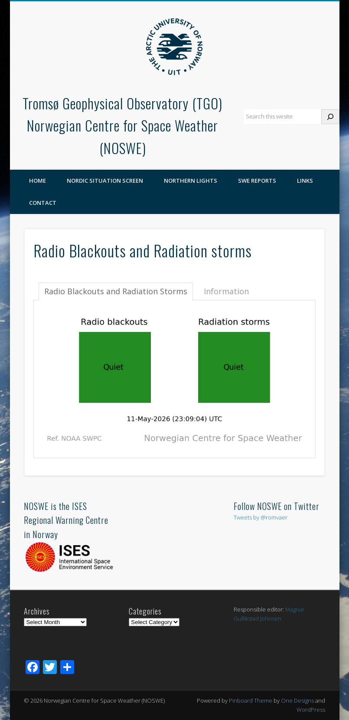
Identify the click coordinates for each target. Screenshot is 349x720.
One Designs (297, 700)
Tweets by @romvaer (260, 517)
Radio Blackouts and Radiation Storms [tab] (115, 291)
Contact (42, 203)
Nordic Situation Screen (105, 180)
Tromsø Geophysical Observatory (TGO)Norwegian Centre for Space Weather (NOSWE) (122, 125)
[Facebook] (32, 668)
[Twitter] (50, 668)
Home (37, 180)
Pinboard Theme (250, 700)
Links (305, 180)
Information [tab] (226, 291)
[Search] (330, 116)
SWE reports (257, 180)
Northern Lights (190, 180)
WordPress (311, 709)
